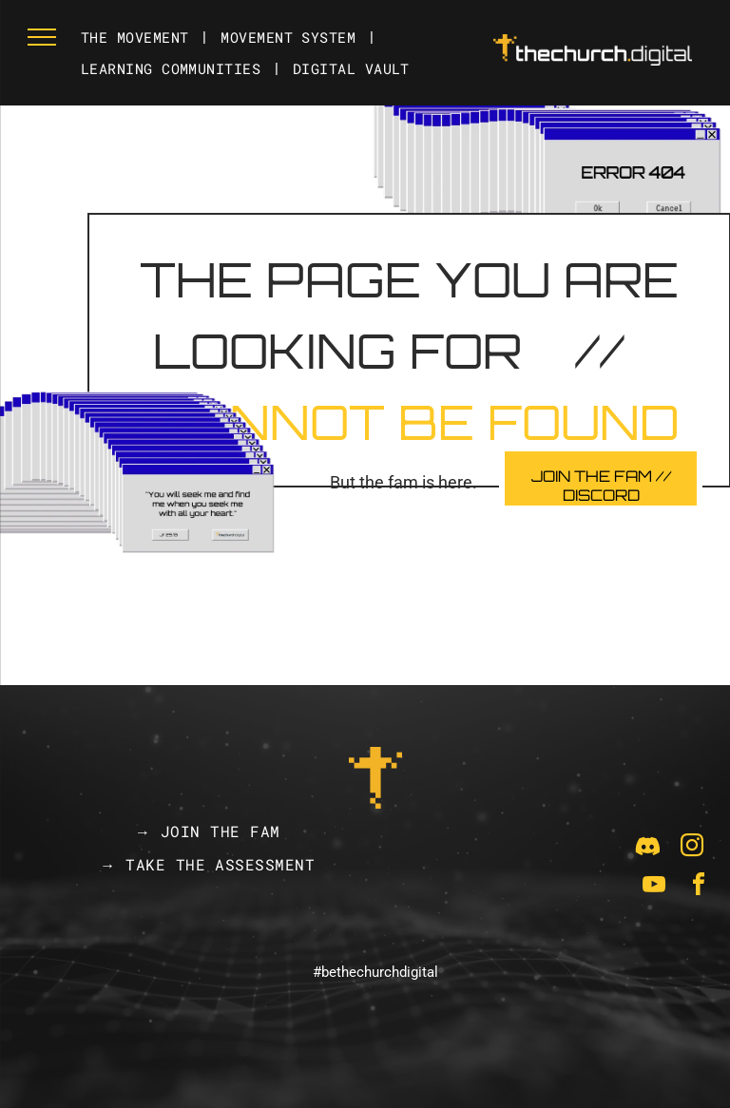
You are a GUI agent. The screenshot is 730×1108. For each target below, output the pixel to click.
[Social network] (647, 848)
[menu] (42, 37)
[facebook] (699, 887)
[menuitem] (136, 37)
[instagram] (692, 848)
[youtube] (654, 887)
